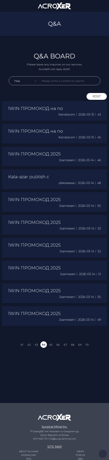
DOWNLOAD (28, 455)
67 (65, 346)
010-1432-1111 (40, 438)
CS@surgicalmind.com (62, 438)
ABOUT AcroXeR (28, 451)
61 (22, 346)
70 (87, 346)
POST (96, 97)
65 (50, 346)
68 (72, 346)
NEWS (80, 451)
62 (29, 346)
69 (80, 346)
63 (36, 346)
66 (58, 346)
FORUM (80, 455)
